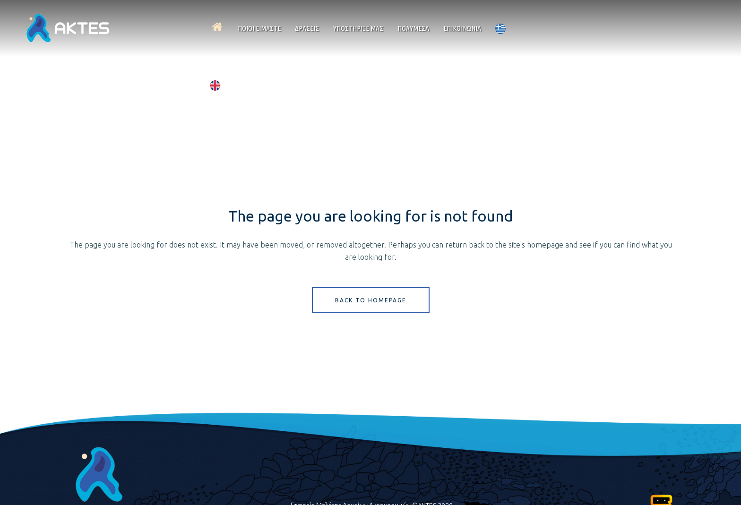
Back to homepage (370, 300)
